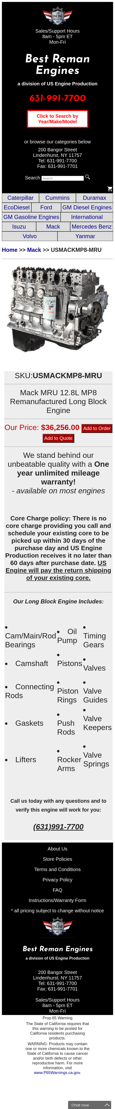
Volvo (30, 236)
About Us (57, 848)
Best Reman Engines (57, 65)
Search (32, 177)
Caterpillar (20, 198)
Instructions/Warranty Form (57, 900)
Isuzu (19, 226)
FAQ (57, 890)
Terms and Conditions (57, 869)
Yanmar (85, 236)
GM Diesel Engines (87, 207)
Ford (46, 207)
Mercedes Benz (92, 226)
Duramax (94, 198)
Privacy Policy (57, 879)
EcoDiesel (17, 207)
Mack (53, 226)
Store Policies (57, 859)
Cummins (57, 198)
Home (9, 250)
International (87, 217)
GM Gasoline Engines (31, 217)
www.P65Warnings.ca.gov (57, 1072)
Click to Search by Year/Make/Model (57, 118)
